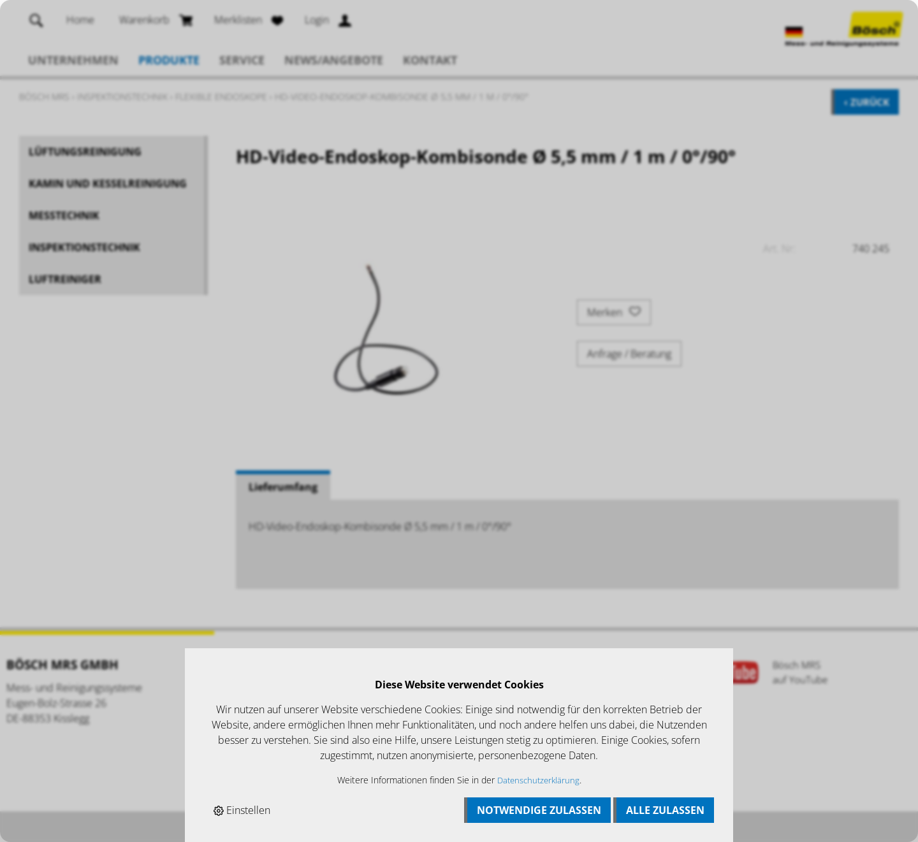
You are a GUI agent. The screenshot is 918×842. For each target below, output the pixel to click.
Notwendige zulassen (539, 810)
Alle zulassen (665, 810)
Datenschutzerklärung (538, 780)
